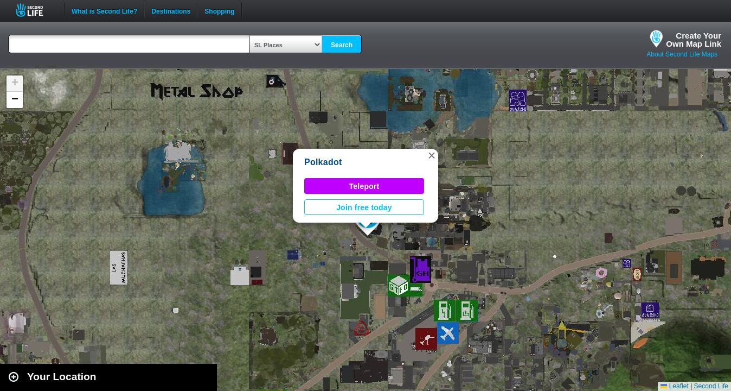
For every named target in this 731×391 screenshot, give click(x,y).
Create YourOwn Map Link (693, 39)
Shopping (219, 10)
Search (341, 45)
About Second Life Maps (681, 54)
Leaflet (674, 386)
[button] (431, 155)
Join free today (364, 207)
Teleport (364, 186)
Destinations (170, 10)
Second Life (35, 10)
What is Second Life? (104, 10)
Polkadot (323, 162)
